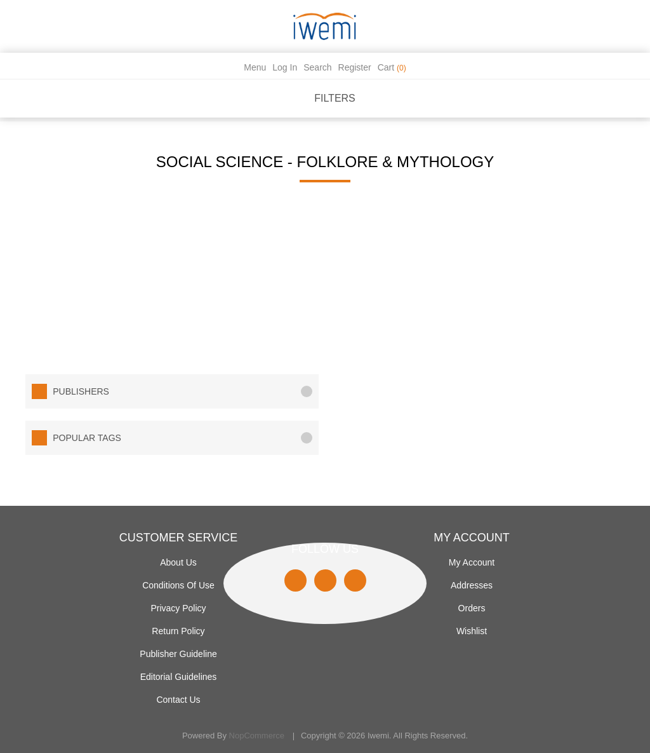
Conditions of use (178, 585)
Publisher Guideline (178, 654)
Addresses (472, 585)
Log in (284, 67)
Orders (472, 608)
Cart (392, 67)
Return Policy (178, 631)
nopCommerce (256, 735)
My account (471, 562)
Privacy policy (178, 608)
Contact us (178, 700)
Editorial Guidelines (178, 677)
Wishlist (471, 631)
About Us (178, 562)
